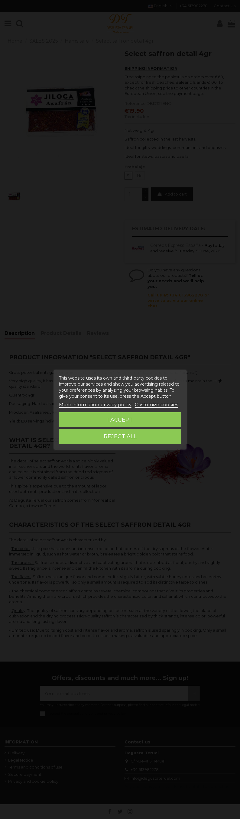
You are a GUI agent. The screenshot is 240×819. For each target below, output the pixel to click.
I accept (120, 419)
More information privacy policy (95, 404)
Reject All (120, 436)
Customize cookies (156, 404)
